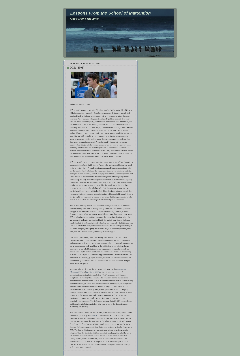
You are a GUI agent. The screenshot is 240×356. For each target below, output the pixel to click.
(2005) (97, 272)
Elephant (73, 272)
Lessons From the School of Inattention (110, 13)
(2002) (124, 269)
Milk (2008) (77, 67)
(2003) (80, 272)
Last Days (90, 272)
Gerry (119, 269)
